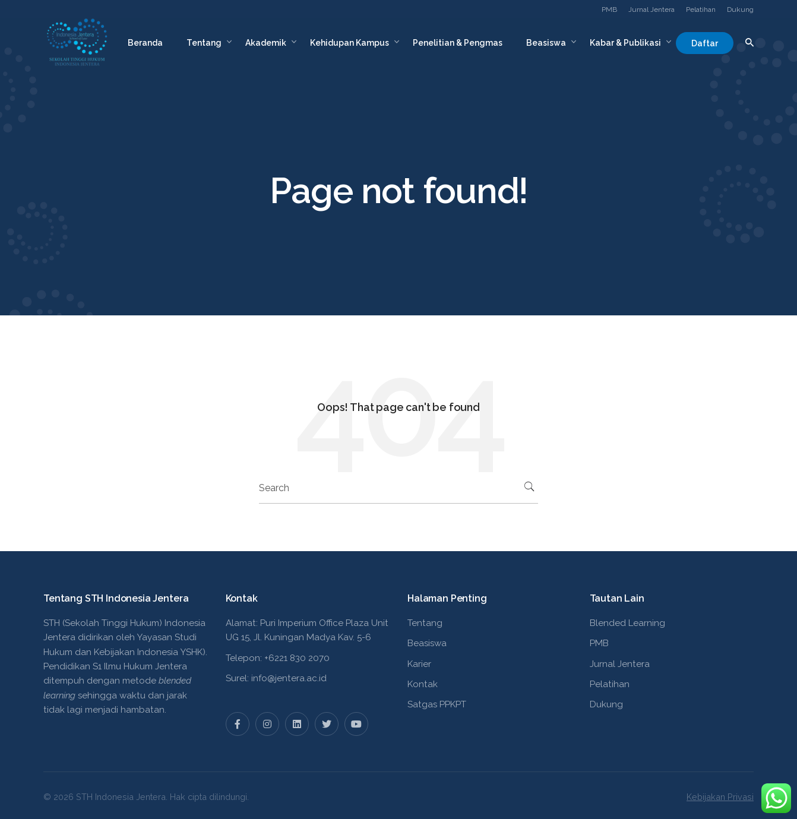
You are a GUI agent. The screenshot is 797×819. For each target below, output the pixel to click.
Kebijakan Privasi (720, 797)
